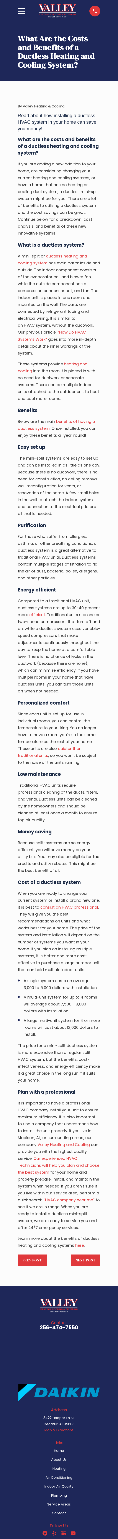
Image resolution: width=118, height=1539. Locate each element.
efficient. (37, 614)
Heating (59, 1468)
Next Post (85, 1260)
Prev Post (32, 1260)
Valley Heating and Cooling (64, 1144)
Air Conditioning (59, 1477)
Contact (59, 1513)
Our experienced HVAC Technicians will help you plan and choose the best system (58, 1165)
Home (59, 1450)
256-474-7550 (59, 1327)
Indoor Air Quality (59, 1486)
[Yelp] (54, 1533)
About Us (59, 1459)
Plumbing (59, 1495)
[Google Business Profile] (63, 1533)
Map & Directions (59, 1430)
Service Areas (59, 1504)
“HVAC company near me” (69, 1200)
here (79, 1245)
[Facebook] (45, 1533)
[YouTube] (73, 1533)
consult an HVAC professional (69, 907)
